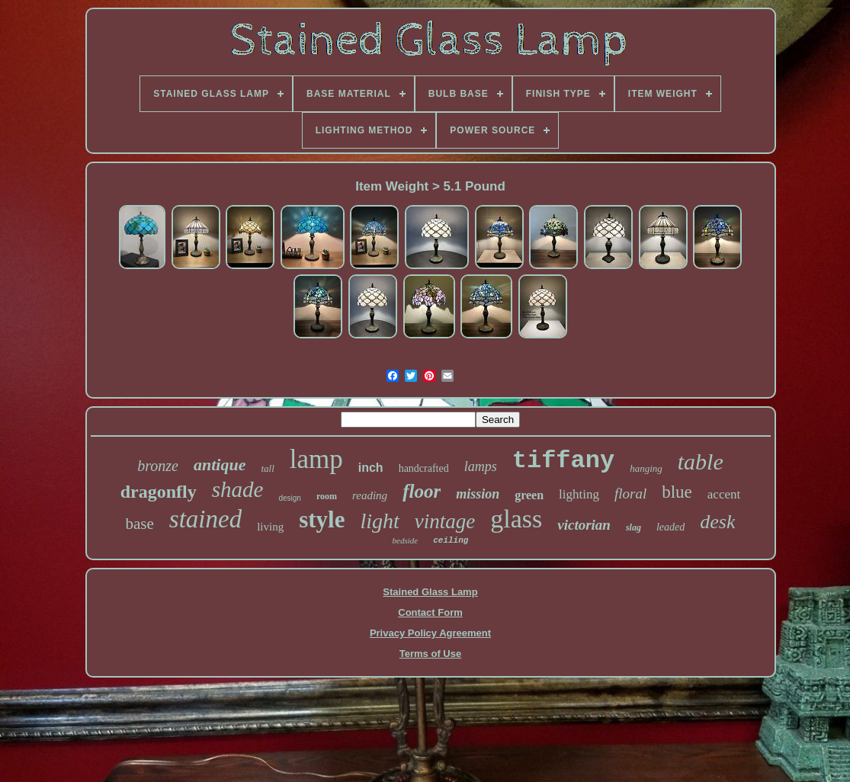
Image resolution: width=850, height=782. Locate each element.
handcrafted (424, 468)
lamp (316, 459)
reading (369, 495)
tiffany (563, 461)
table (700, 461)
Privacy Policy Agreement (430, 633)
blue (677, 492)
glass (516, 519)
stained (205, 519)
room (326, 496)
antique (219, 464)
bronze (157, 465)
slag (633, 527)
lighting (579, 494)
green (529, 495)
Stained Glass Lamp (430, 592)
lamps (480, 466)
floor (422, 491)
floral (630, 494)
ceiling (450, 540)
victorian (584, 525)
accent (723, 494)
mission (477, 494)
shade (238, 489)
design (289, 498)
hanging (646, 468)
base (140, 523)
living (270, 527)
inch (370, 467)
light (379, 521)
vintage (445, 521)
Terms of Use (430, 653)
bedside (406, 540)
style (322, 519)
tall (267, 468)
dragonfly (158, 492)
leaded (670, 527)
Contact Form (430, 612)
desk (717, 522)
